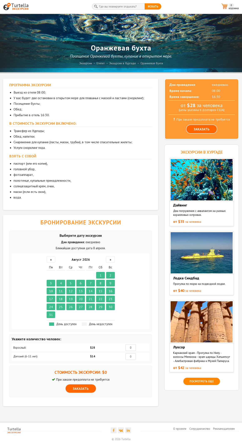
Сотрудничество (199, 429)
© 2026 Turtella (121, 439)
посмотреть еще (202, 381)
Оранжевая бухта (151, 63)
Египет (101, 63)
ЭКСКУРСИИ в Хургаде (202, 152)
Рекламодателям (224, 429)
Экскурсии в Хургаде (122, 63)
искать (153, 6)
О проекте (179, 429)
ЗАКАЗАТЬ (81, 388)
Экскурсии (85, 63)
